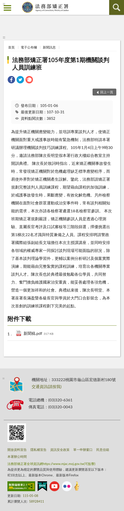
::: (4, 4)
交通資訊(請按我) (47, 386)
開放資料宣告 (17, 450)
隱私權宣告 (38, 450)
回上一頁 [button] (106, 92)
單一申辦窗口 (83, 450)
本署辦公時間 (17, 457)
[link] (11, 80)
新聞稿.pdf (38, 334)
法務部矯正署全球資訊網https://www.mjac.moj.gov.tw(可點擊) (51, 464)
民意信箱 (102, 450)
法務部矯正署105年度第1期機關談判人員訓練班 (60, 63)
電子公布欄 (29, 47)
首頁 (11, 47)
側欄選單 (7, 8)
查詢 (116, 7)
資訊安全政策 (60, 450)
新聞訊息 (49, 47)
